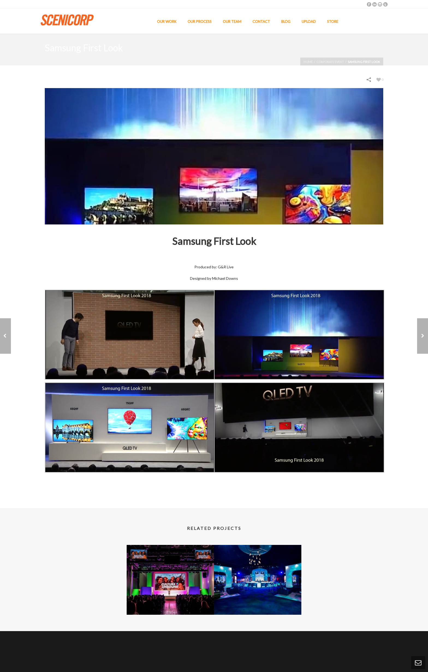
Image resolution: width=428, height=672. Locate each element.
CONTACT (261, 21)
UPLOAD (309, 21)
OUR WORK (166, 21)
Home (308, 62)
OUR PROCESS (200, 21)
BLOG (285, 21)
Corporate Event (330, 62)
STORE (332, 21)
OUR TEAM (232, 21)
